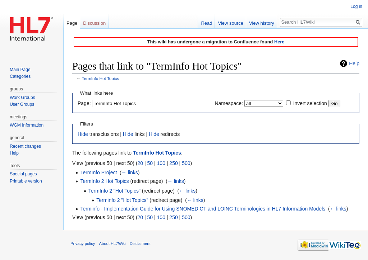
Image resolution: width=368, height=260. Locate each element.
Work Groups (22, 97)
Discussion (94, 23)
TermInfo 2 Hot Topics (104, 181)
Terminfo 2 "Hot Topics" (122, 200)
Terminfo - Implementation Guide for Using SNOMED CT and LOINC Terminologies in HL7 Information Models (202, 209)
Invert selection (310, 103)
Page (71, 23)
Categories (20, 76)
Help (354, 63)
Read (206, 23)
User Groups (22, 104)
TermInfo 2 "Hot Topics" (114, 191)
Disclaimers (140, 243)
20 (140, 163)
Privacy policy (82, 243)
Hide (83, 134)
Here (279, 41)
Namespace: (229, 103)
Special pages (23, 173)
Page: (84, 103)
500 (186, 163)
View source (230, 23)
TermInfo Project (98, 172)
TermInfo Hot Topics (100, 78)
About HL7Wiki (112, 243)
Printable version (26, 181)
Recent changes (25, 146)
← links (129, 172)
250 (173, 163)
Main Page (20, 69)
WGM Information (26, 125)
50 (150, 163)
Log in (356, 6)
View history (261, 23)
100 (161, 163)
